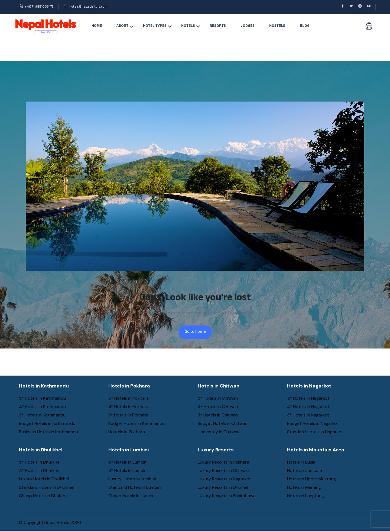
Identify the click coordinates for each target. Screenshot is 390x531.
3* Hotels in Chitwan (218, 415)
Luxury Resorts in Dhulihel (223, 487)
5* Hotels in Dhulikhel (39, 462)
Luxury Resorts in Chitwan (223, 470)
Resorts (218, 26)
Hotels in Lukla (301, 462)
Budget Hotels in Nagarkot (313, 423)
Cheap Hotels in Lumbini (131, 496)
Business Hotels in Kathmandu (48, 432)
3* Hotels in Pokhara (128, 415)
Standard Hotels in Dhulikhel (46, 487)
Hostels (277, 26)
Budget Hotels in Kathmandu (47, 423)
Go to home (195, 332)
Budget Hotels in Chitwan (223, 423)
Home (97, 26)
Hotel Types (157, 26)
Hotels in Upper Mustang (311, 479)
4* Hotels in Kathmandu (42, 406)
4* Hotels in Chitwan (218, 406)
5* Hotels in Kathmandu (42, 398)
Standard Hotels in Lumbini (134, 487)
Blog (305, 26)
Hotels (190, 26)
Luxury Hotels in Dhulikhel (44, 479)
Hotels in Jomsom (304, 470)
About (125, 26)
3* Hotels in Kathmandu (42, 415)
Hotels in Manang (304, 487)
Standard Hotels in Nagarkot (315, 432)
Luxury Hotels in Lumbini (132, 479)
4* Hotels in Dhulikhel (39, 470)
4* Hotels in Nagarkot (308, 406)
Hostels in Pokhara (126, 432)
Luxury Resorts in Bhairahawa (227, 496)
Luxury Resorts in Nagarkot (224, 479)
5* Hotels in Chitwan (218, 398)
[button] (368, 26)
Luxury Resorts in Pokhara (223, 462)
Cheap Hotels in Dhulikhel (44, 496)
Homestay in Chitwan (219, 432)
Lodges (247, 26)
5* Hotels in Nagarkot (308, 398)
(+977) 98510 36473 (37, 7)
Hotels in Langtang (305, 496)
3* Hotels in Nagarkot (308, 415)
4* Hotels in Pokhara (128, 406)
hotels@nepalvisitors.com (86, 7)
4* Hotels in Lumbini (127, 470)
